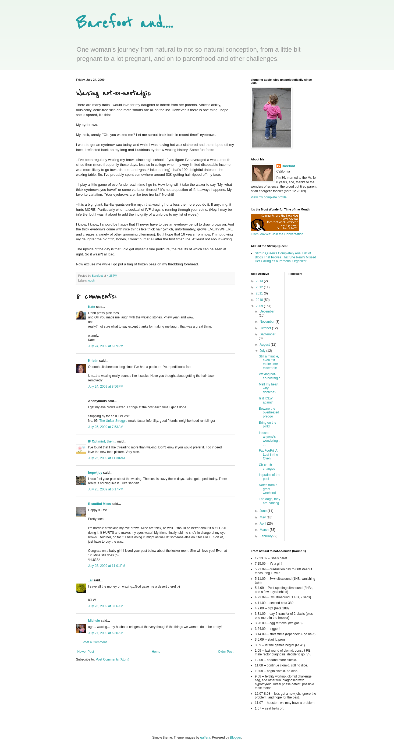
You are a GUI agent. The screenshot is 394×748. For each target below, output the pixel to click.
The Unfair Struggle (113, 421)
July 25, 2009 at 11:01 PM (106, 566)
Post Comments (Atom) (112, 659)
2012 (260, 287)
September (267, 334)
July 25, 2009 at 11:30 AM (106, 458)
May (263, 517)
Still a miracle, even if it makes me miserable (269, 362)
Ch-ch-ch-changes (267, 466)
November (267, 322)
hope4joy (95, 473)
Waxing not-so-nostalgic (269, 376)
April (263, 523)
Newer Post (85, 652)
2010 (260, 300)
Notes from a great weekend (268, 489)
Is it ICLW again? (265, 400)
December (267, 311)
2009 (260, 306)
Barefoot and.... (124, 23)
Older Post (225, 652)
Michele (94, 621)
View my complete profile (269, 197)
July (263, 351)
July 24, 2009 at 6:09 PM (105, 346)
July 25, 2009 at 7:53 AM (105, 427)
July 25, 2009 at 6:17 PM (105, 489)
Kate (91, 307)
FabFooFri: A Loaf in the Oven (268, 454)
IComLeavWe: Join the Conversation (277, 234)
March (264, 530)
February (266, 536)
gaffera (205, 737)
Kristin (93, 361)
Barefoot (288, 166)
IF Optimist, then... (102, 441)
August (265, 344)
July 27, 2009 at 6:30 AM (105, 633)
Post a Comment (95, 642)
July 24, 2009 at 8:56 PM (105, 386)
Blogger (235, 737)
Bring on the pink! (267, 424)
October (266, 328)
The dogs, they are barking (269, 501)
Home (156, 652)
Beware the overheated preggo (269, 412)
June (263, 511)
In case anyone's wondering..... (269, 438)
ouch (91, 280)
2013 (260, 281)
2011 (260, 293)
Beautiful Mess (99, 504)
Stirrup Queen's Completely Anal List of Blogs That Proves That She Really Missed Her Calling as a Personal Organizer (285, 257)
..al (90, 580)
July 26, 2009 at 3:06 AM (105, 606)
